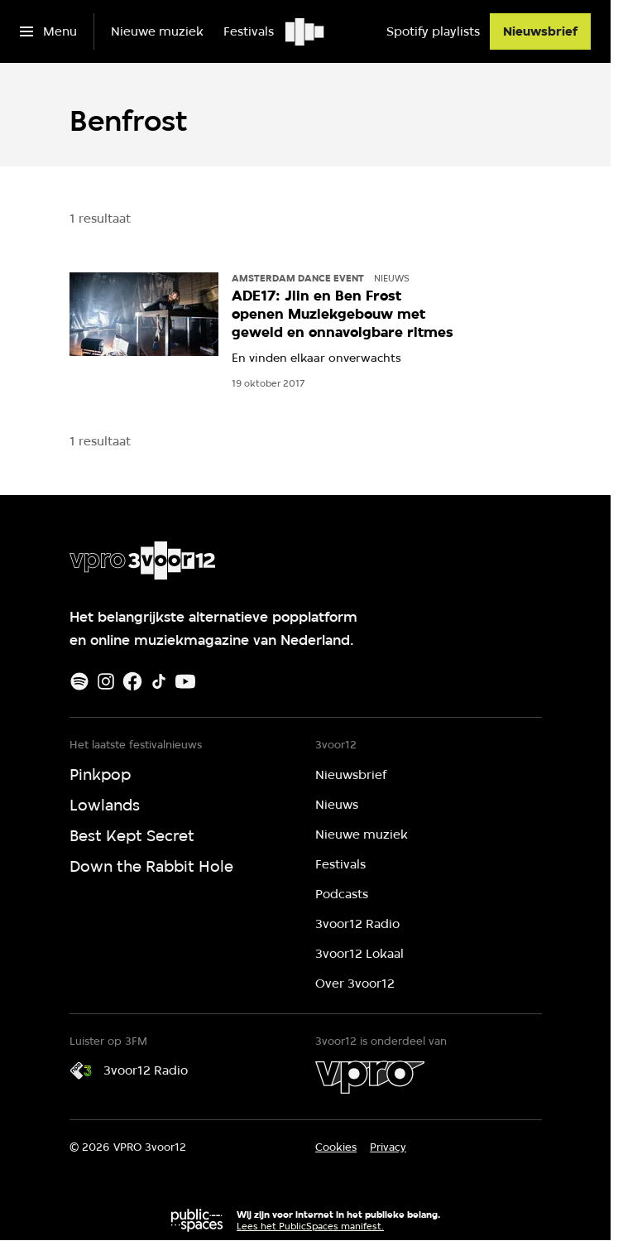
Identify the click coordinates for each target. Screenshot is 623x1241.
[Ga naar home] (305, 31)
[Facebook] (132, 681)
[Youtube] (185, 681)
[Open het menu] (48, 31)
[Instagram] (106, 681)
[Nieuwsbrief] (540, 31)
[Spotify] (79, 681)
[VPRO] (369, 1077)
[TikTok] (159, 681)
